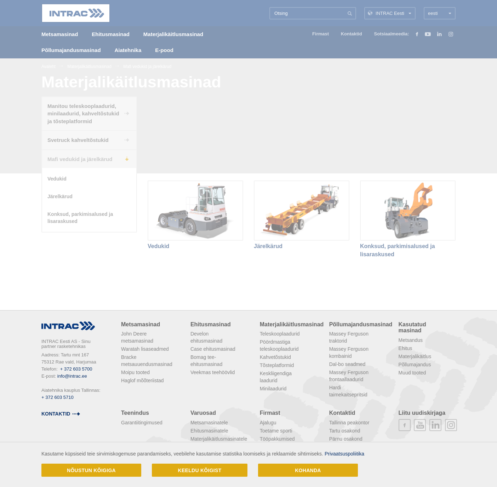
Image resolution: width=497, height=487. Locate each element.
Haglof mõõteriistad (142, 380)
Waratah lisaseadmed (145, 349)
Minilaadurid (273, 388)
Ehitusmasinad (210, 324)
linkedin (435, 425)
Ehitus (405, 348)
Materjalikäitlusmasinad (292, 324)
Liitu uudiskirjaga (422, 413)
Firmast (270, 413)
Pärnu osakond (345, 439)
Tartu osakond (344, 431)
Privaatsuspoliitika (344, 454)
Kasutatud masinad (412, 327)
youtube (420, 425)
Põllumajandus (415, 364)
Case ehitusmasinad (212, 349)
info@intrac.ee (72, 376)
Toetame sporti (276, 431)
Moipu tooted (135, 372)
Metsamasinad (140, 324)
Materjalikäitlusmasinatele (218, 439)
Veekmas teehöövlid (212, 372)
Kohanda (308, 470)
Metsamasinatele (209, 422)
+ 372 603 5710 (57, 397)
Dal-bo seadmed (347, 364)
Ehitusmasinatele (209, 431)
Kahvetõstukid (275, 357)
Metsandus (411, 340)
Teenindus (135, 413)
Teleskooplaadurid (280, 334)
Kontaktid (55, 414)
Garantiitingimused (141, 422)
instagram (451, 425)
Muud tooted (412, 373)
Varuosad (203, 413)
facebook (405, 425)
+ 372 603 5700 (76, 369)
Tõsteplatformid (277, 365)
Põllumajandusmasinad (361, 324)
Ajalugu (268, 422)
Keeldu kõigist (200, 470)
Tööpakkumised (277, 439)
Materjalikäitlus (415, 356)
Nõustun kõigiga (91, 470)
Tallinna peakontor (349, 422)
